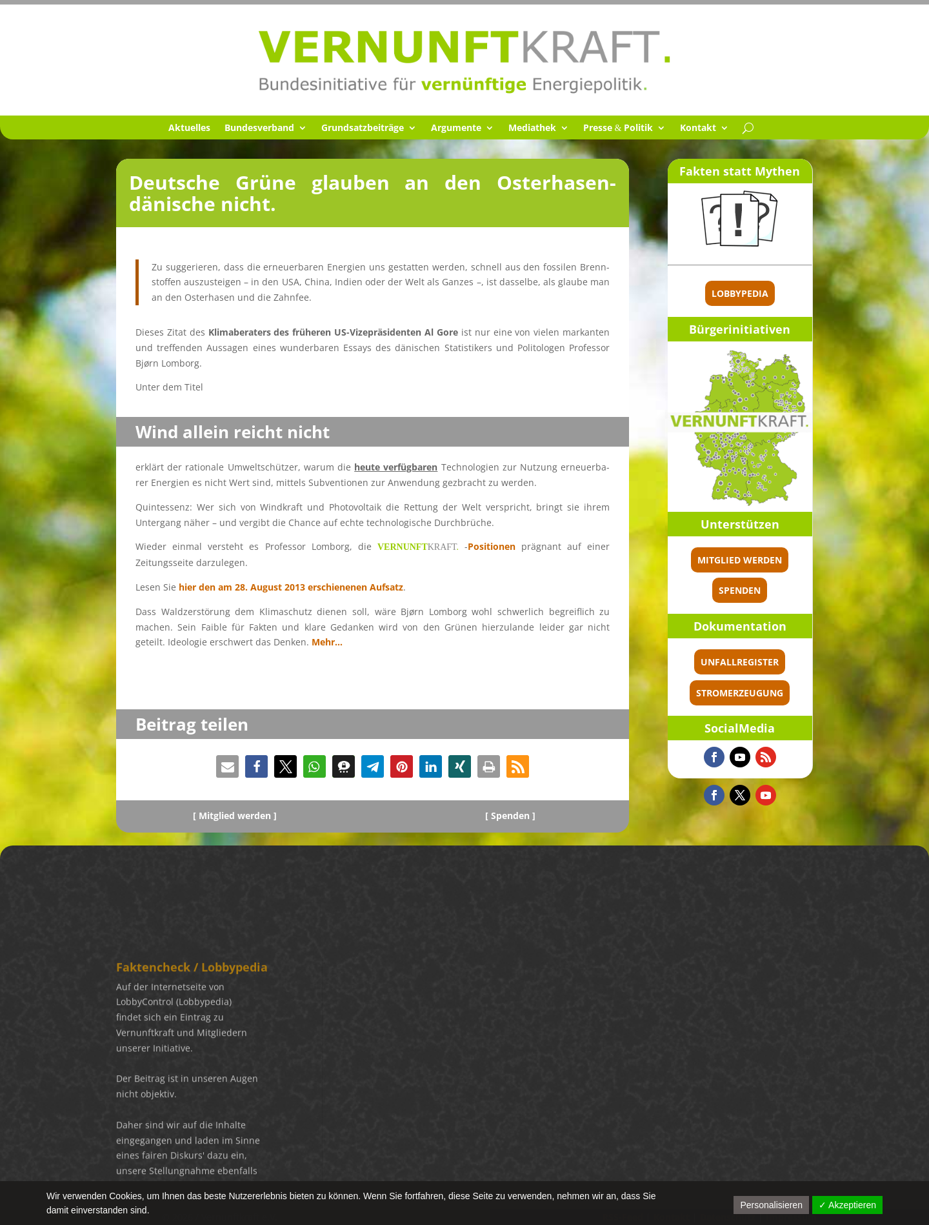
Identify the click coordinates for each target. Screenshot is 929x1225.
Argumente (456, 128)
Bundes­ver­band (259, 128)
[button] (227, 766)
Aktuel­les (189, 128)
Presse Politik (618, 128)
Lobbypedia (780, 293)
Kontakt (698, 128)
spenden (780, 590)
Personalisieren (771, 1205)
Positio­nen (491, 546)
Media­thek (532, 128)
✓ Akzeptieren (847, 1205)
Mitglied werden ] (238, 815)
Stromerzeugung (780, 693)
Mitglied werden (780, 560)
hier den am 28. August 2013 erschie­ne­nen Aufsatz (289, 587)
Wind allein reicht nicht (232, 431)
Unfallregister (780, 662)
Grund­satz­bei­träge (362, 128)
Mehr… (327, 642)
